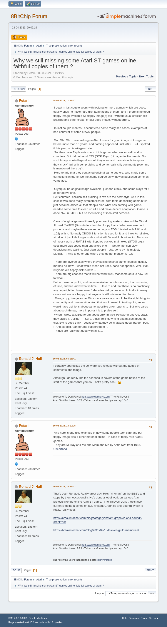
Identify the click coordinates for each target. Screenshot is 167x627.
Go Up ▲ (154, 618)
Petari (23, 100)
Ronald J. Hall (30, 359)
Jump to (99, 593)
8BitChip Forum (29, 16)
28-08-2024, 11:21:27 (64, 100)
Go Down (18, 89)
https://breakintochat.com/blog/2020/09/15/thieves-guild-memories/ (96, 530)
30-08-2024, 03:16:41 (64, 358)
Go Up (16, 570)
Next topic (146, 76)
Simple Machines (38, 618)
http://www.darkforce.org (96, 396)
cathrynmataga (104, 559)
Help (124, 618)
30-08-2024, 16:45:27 (64, 486)
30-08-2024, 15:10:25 (64, 425)
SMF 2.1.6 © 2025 (17, 618)
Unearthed (60, 449)
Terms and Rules (138, 618)
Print (150, 89)
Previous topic (126, 76)
